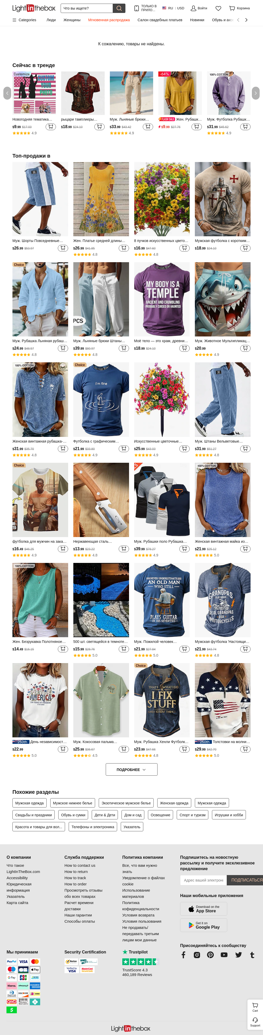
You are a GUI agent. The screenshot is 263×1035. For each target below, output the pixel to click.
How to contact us (80, 865)
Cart (257, 1006)
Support (255, 1025)
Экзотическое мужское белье (126, 803)
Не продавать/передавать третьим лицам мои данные (140, 933)
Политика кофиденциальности (140, 905)
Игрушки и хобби (229, 815)
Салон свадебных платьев (160, 20)
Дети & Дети (105, 815)
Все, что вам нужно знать (139, 868)
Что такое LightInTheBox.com (23, 868)
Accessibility (17, 878)
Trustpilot (135, 952)
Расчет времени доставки (79, 905)
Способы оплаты (80, 921)
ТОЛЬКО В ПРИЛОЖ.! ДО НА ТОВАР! (149, 8)
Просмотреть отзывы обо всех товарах (84, 893)
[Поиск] (87, 8)
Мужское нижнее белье (73, 803)
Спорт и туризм (192, 815)
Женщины (71, 20)
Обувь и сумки (73, 815)
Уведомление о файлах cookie (143, 881)
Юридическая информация (18, 887)
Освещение (160, 815)
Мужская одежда (29, 803)
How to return (76, 871)
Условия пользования (141, 921)
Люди (51, 20)
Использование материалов (136, 893)
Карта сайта (17, 902)
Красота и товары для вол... (38, 827)
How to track (75, 878)
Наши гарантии (78, 915)
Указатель (132, 827)
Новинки (197, 20)
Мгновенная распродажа (109, 20)
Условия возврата (138, 915)
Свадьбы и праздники (33, 815)
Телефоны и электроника (93, 827)
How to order (76, 884)
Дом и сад (132, 815)
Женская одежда (174, 803)
